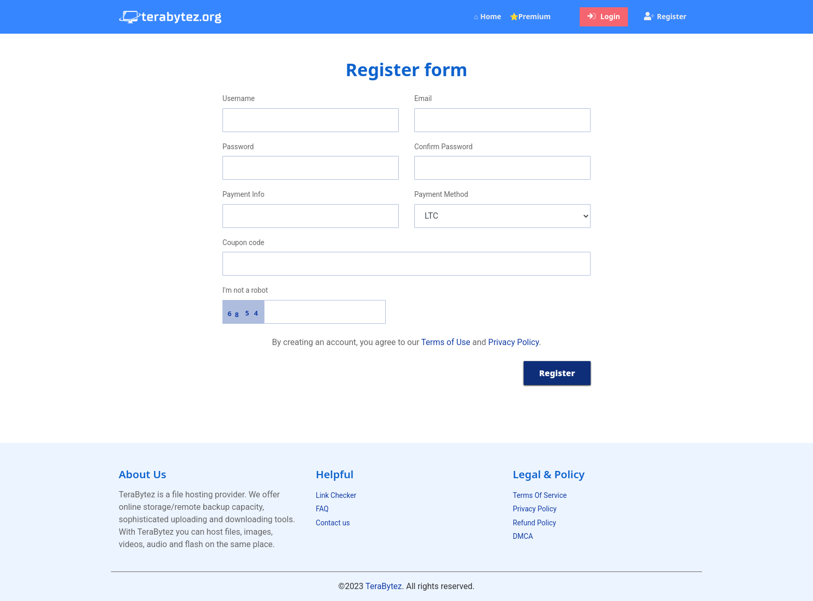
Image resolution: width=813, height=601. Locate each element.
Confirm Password (443, 146)
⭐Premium (530, 16)
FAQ (322, 509)
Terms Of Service (540, 495)
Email (423, 98)
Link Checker (336, 495)
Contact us (333, 523)
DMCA (523, 536)
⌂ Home (489, 16)
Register (665, 16)
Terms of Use (445, 342)
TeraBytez (384, 586)
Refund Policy (534, 523)
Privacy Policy (513, 342)
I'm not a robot (245, 290)
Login (603, 16)
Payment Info (243, 194)
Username (238, 98)
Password (238, 146)
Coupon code (243, 242)
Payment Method (441, 194)
